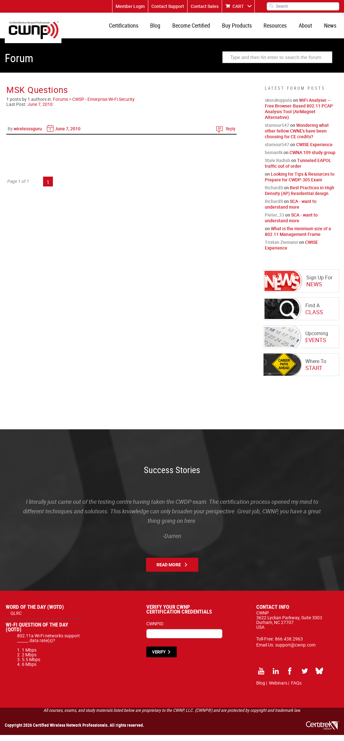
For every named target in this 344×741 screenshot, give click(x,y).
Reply (230, 135)
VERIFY (159, 658)
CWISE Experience (314, 150)
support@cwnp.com (295, 651)
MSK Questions (37, 95)
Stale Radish (277, 166)
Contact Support (167, 6)
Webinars (278, 689)
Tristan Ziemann (281, 248)
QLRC (16, 619)
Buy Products (244, 28)
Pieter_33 (274, 221)
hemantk (274, 158)
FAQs (296, 689)
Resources (280, 28)
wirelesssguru (28, 135)
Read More (168, 571)
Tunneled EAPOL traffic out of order (298, 169)
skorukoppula (278, 106)
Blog (167, 28)
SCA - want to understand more (290, 210)
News (331, 28)
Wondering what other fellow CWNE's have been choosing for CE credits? (297, 137)
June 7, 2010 (40, 110)
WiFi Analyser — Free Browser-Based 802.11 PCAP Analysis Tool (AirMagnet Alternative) (299, 114)
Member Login (130, 6)
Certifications (137, 28)
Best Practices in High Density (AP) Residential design (299, 196)
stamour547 (277, 131)
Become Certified (201, 28)
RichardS (274, 194)
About (308, 28)
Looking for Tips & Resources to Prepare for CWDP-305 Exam (299, 183)
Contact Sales (205, 6)
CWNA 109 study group (312, 158)
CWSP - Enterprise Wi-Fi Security (103, 105)
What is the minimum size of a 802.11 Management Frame (298, 237)
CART (238, 6)
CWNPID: (155, 630)
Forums (60, 105)
